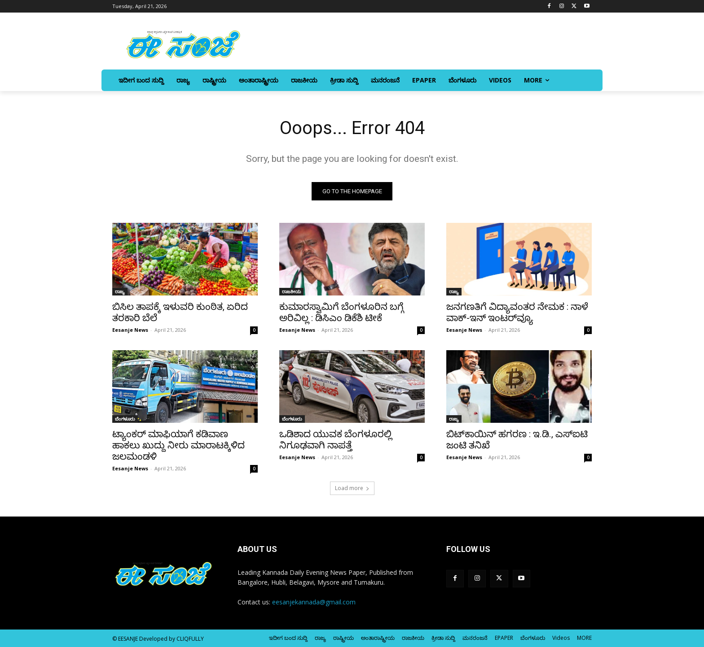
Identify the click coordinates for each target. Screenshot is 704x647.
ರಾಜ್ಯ (120, 291)
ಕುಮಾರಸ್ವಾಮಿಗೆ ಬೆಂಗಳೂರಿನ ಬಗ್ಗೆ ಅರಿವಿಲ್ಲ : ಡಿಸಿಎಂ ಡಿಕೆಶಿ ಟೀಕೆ (341, 312)
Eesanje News (130, 329)
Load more (352, 488)
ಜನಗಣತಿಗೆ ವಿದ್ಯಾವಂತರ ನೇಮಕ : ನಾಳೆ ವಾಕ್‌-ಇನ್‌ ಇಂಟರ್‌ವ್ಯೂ (517, 312)
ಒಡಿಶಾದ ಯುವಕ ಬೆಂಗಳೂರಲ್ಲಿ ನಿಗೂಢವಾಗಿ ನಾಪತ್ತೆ (335, 440)
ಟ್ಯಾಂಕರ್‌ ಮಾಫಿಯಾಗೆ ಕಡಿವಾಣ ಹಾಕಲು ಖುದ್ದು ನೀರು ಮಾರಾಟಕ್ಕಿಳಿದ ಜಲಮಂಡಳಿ (178, 445)
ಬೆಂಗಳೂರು (125, 419)
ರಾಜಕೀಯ (291, 291)
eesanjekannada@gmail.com (314, 602)
